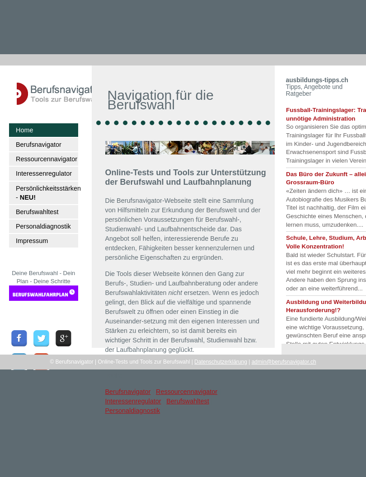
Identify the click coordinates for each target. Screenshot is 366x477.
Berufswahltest (37, 211)
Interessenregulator (44, 173)
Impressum (32, 240)
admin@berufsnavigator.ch (284, 362)
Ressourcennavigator (46, 159)
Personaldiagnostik (43, 226)
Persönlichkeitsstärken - (47, 193)
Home (24, 130)
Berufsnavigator (38, 144)
